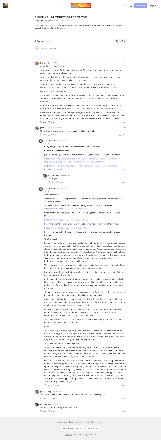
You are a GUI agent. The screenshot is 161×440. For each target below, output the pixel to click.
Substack (68, 434)
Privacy (79, 422)
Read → (38, 32)
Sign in (153, 5)
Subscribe (140, 5)
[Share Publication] (130, 5)
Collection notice (97, 422)
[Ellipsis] (125, 63)
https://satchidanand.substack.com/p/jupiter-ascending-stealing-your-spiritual (82, 165)
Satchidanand (41, 20)
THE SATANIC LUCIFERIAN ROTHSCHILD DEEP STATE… (62, 17)
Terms (86, 422)
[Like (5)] (61, 20)
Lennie (43, 63)
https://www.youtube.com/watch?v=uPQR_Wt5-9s (66, 219)
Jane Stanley (45, 127)
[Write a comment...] (83, 52)
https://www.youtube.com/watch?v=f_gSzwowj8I (65, 228)
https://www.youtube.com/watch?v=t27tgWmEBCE (66, 208)
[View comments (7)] (66, 20)
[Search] (125, 5)
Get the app (93, 428)
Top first (120, 41)
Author (47, 143)
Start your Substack (72, 428)
